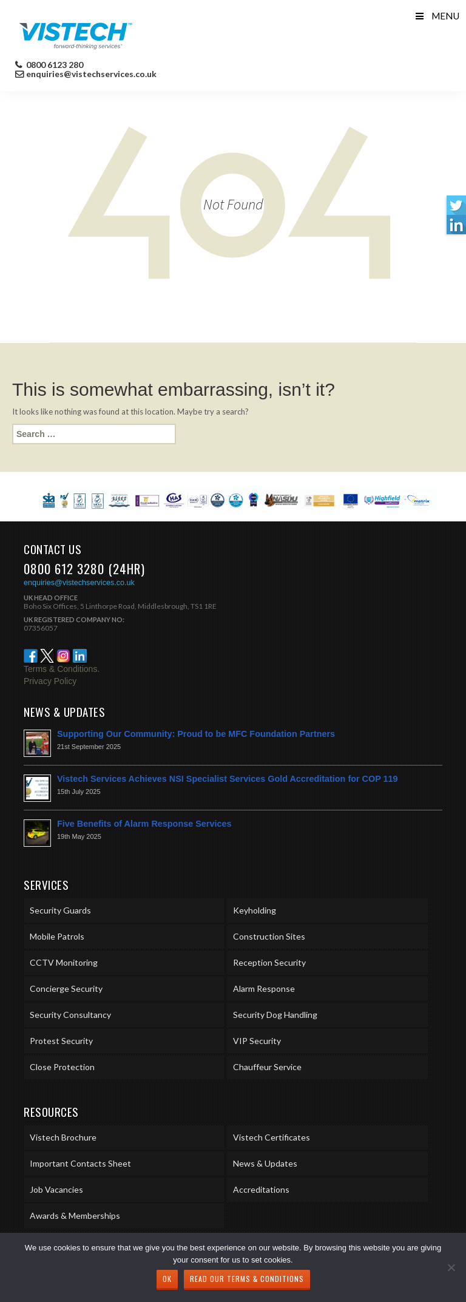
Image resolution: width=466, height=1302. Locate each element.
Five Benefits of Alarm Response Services (144, 824)
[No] (451, 1267)
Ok (167, 1278)
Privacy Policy (50, 681)
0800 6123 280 (53, 65)
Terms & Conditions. (62, 669)
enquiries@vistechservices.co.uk (91, 74)
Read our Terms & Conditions (247, 1278)
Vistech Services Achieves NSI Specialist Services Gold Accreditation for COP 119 (227, 779)
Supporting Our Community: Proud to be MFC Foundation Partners (196, 734)
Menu (436, 15)
